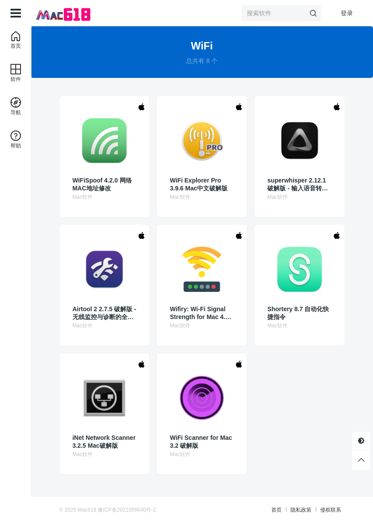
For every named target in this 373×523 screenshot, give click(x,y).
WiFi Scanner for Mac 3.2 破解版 (201, 441)
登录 (347, 13)
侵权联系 (329, 510)
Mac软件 (83, 197)
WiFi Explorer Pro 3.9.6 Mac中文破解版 (199, 184)
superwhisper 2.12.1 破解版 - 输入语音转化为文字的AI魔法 (298, 184)
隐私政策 (300, 510)
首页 (275, 510)
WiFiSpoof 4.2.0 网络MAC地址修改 (103, 184)
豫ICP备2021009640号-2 (127, 510)
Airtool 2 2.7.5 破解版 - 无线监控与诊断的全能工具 (103, 313)
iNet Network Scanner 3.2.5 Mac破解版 (105, 441)
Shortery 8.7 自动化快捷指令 (298, 312)
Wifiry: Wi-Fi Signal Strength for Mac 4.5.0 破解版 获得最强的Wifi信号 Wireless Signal (200, 313)
